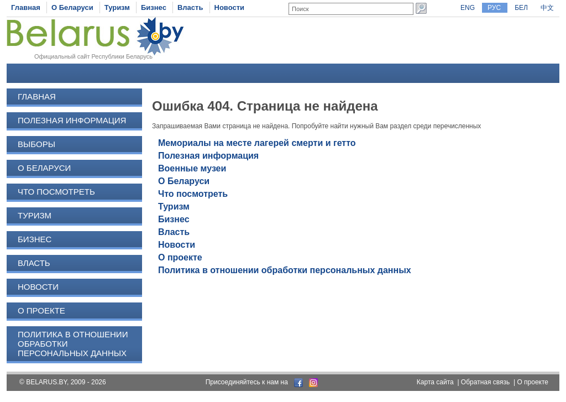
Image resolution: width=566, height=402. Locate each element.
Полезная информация (72, 120)
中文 (547, 8)
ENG (467, 8)
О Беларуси (72, 7)
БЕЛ (521, 8)
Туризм (117, 7)
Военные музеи (192, 168)
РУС (494, 8)
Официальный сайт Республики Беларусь (93, 56)
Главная (25, 7)
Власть (190, 7)
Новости (229, 7)
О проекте (41, 310)
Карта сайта (435, 382)
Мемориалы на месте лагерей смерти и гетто (257, 143)
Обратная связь (485, 382)
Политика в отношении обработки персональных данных (284, 270)
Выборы (36, 144)
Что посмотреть (56, 191)
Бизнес (153, 7)
